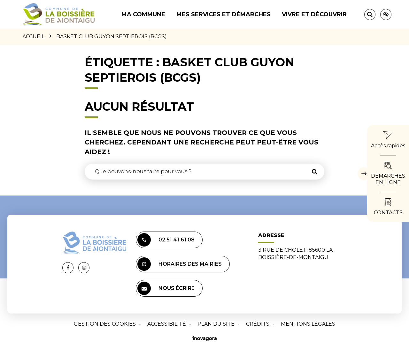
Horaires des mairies (179, 264)
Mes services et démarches (223, 14)
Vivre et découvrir (314, 14)
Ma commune (143, 14)
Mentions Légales (308, 324)
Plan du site (216, 324)
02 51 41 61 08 (166, 240)
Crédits (257, 324)
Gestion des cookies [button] (105, 324)
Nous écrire (166, 288)
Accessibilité (166, 324)
